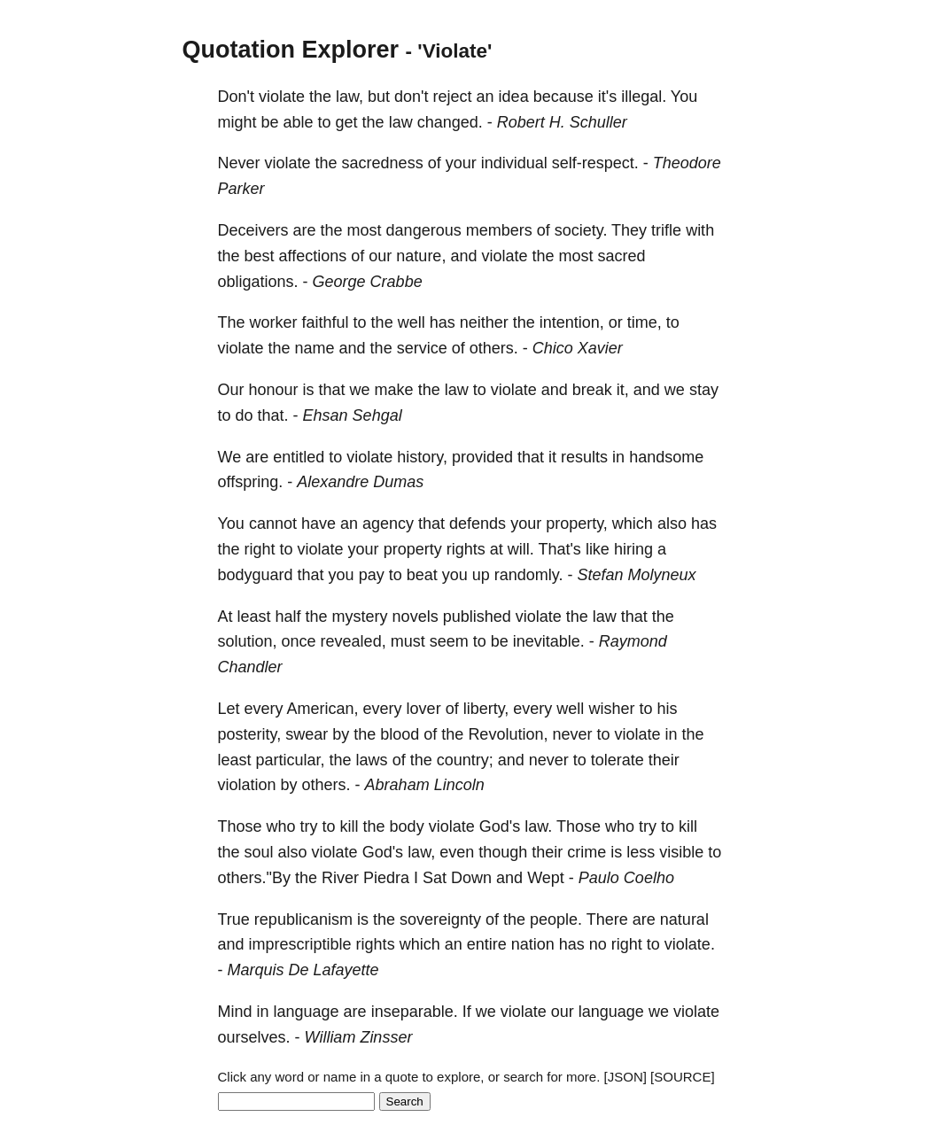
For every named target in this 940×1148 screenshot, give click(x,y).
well (411, 322)
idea (514, 96)
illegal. (643, 96)
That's (559, 549)
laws (372, 760)
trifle (666, 230)
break (592, 390)
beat (422, 575)
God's (499, 826)
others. (494, 348)
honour (274, 390)
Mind (235, 1011)
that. (273, 415)
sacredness (382, 163)
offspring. (251, 482)
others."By (254, 878)
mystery (360, 616)
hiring (633, 549)
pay (372, 575)
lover (424, 709)
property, (577, 523)
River (340, 878)
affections (313, 256)
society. (581, 230)
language (306, 1011)
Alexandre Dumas (360, 482)
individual (514, 163)
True (234, 919)
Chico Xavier (577, 348)
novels (415, 616)
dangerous (424, 230)
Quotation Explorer (291, 49)
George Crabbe (368, 282)
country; (465, 760)
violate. (689, 944)
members (499, 230)
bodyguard (255, 575)
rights (466, 549)
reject (452, 96)
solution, (247, 641)
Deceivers (253, 230)
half (288, 616)
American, (323, 709)
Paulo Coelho (626, 878)
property (413, 549)
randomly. (528, 575)
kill (349, 826)
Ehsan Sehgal (352, 415)
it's (607, 96)
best (260, 256)
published (477, 616)
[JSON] (625, 1076)
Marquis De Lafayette (303, 970)
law (401, 122)
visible (681, 852)
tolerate (617, 760)
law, (349, 96)
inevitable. (549, 641)
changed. (450, 122)
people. (556, 919)
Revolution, (508, 734)
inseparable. (414, 1011)
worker (274, 322)
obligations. (258, 282)
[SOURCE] (682, 1076)
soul (259, 852)
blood (399, 734)
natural (684, 919)
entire (487, 944)
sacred (622, 256)
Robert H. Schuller (562, 122)
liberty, (486, 709)
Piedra (386, 878)
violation (247, 785)
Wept (545, 878)
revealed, (353, 641)
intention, (572, 322)
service (422, 348)
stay (704, 390)
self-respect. (595, 163)
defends (477, 523)
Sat (435, 878)
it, (623, 390)
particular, (290, 760)
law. (538, 826)
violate (282, 96)
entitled (298, 457)
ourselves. (254, 1037)
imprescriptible (300, 944)
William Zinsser (359, 1037)
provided (482, 457)
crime (586, 852)
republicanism (303, 919)
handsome (666, 457)
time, (644, 322)
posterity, (250, 734)
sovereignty (440, 919)
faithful (325, 322)
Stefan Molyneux (636, 575)
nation (533, 944)
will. (521, 549)
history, (422, 457)
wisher (611, 709)
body (407, 826)
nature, (421, 256)
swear (306, 734)
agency (388, 523)
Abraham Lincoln (425, 785)
